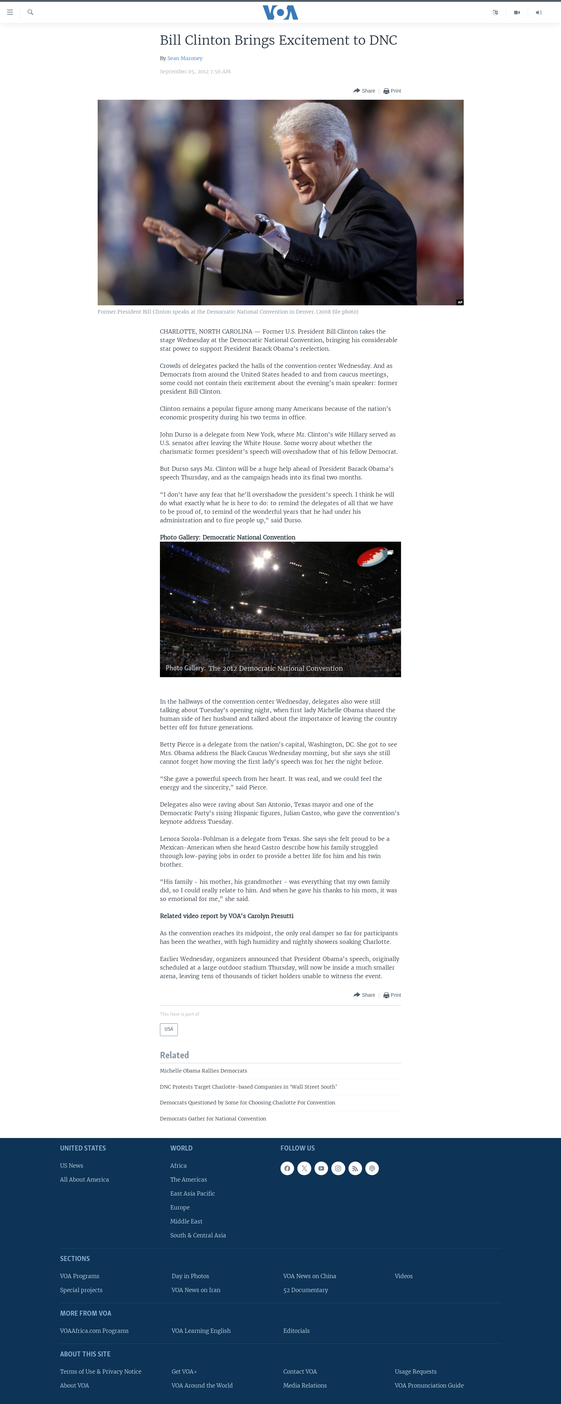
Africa (178, 1165)
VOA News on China (309, 1276)
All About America (84, 1179)
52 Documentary (305, 1290)
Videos (404, 1276)
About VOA (74, 1385)
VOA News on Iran (196, 1290)
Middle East (186, 1221)
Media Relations (305, 1385)
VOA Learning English (201, 1330)
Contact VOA (300, 1371)
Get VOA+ (184, 1371)
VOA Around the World (202, 1385)
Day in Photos (190, 1276)
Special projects (81, 1290)
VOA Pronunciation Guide (429, 1385)
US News (71, 1165)
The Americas (188, 1179)
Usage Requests (416, 1371)
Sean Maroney (185, 58)
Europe (180, 1207)
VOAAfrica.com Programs (94, 1330)
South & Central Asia (198, 1235)
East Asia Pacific (192, 1193)
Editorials (296, 1330)
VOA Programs (79, 1276)
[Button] (364, 91)
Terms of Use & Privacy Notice (100, 1371)
